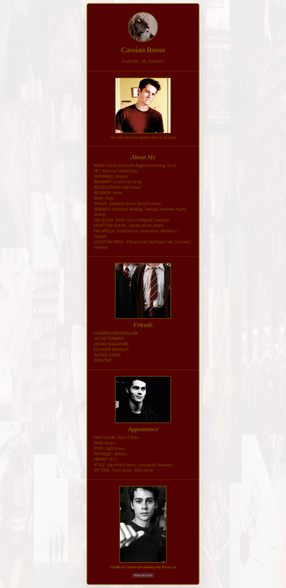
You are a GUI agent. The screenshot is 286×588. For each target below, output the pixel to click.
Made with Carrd (143, 575)
